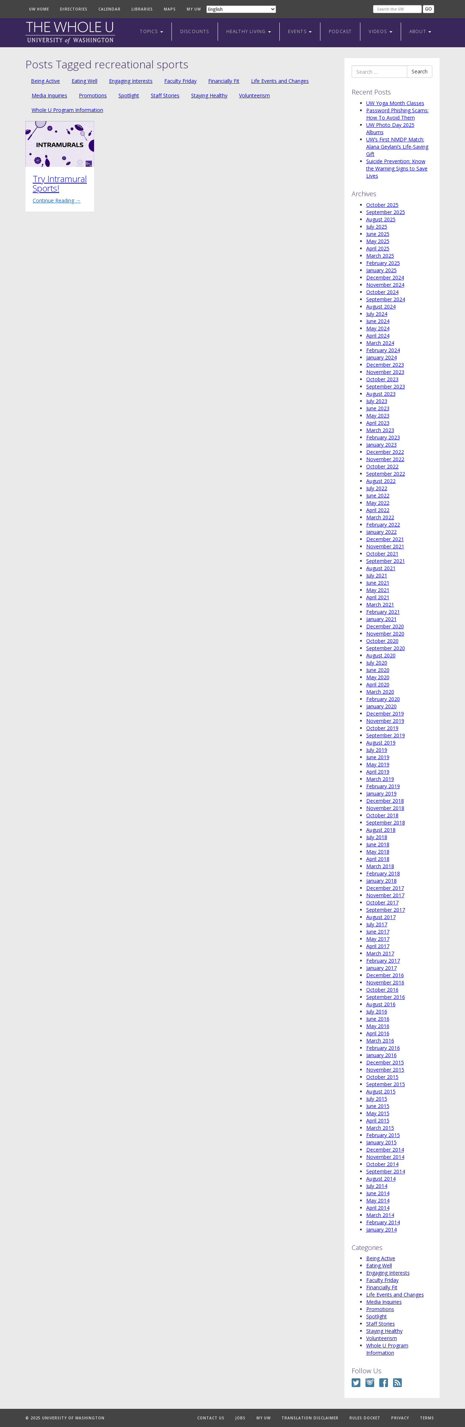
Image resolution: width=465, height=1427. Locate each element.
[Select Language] (241, 9)
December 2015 (385, 1062)
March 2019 (380, 778)
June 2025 (377, 233)
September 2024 (385, 299)
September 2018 (385, 822)
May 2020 (377, 677)
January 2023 (381, 444)
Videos (380, 31)
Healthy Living (248, 31)
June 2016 (377, 1018)
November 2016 (385, 982)
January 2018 (381, 880)
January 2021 (381, 619)
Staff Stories (165, 95)
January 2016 (381, 1055)
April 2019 (377, 771)
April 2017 (377, 946)
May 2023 (377, 415)
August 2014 (381, 1178)
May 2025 (377, 241)
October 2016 (382, 989)
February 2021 (383, 611)
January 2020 (381, 706)
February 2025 (383, 262)
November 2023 (385, 371)
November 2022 (385, 459)
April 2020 (377, 684)
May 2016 (377, 1026)
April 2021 (377, 597)
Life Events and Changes (280, 80)
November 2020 (385, 633)
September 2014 (385, 1171)
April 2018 (377, 858)
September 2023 (385, 386)
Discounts (194, 31)
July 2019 (376, 749)
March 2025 (380, 255)
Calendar (109, 9)
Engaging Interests (131, 80)
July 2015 (376, 1098)
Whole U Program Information (67, 109)
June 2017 (377, 931)
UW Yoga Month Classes (395, 103)
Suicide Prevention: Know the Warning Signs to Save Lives (397, 168)
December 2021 (385, 539)
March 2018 (380, 866)
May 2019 (377, 764)
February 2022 (383, 524)
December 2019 (385, 713)
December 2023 (385, 364)
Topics (151, 31)
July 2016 (376, 1011)
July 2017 (376, 924)
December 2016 (385, 975)
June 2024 (377, 321)
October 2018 (382, 815)
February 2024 (383, 350)
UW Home (39, 9)
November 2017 (385, 895)
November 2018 (385, 808)
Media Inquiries (49, 95)
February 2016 (383, 1047)
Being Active (45, 80)
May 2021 (377, 589)
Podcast (340, 31)
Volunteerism (254, 95)
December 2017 (385, 887)
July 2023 (376, 401)
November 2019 (385, 720)
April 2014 (377, 1207)
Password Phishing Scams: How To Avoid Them (397, 114)
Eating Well (84, 80)
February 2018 (383, 873)
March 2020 (380, 691)
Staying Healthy (209, 95)
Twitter (356, 1382)
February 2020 (383, 699)
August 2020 (381, 655)
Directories (74, 9)
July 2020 (376, 662)
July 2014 (376, 1185)
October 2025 (382, 204)
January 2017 (381, 967)
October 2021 (382, 553)
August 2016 (381, 1004)
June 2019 (377, 757)
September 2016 (385, 996)
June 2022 (377, 495)
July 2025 (376, 226)
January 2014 (381, 1229)
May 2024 (377, 328)
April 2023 (377, 422)
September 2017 (385, 909)
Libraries (142, 9)
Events (300, 31)
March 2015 (380, 1127)
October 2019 (382, 728)
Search (420, 71)
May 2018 (377, 851)
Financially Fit (223, 80)
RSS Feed (397, 1382)
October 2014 (382, 1164)
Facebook (383, 1382)
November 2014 (385, 1156)
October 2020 (382, 640)
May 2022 (377, 502)
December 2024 (385, 277)
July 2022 (376, 488)
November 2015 (385, 1069)
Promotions (93, 95)
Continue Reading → (57, 200)
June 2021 (377, 582)
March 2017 (380, 953)
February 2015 (383, 1135)
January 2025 (381, 270)
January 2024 (381, 357)
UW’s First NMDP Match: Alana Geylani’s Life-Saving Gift (397, 146)
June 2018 (377, 844)
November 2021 (385, 546)
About (420, 31)
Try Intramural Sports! (60, 183)
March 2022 (380, 517)
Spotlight (128, 95)
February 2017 (383, 960)
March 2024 (380, 342)
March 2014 (380, 1215)
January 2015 (381, 1142)
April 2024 (377, 335)
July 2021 (376, 575)
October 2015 (382, 1076)
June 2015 (377, 1106)
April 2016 (377, 1033)
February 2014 (383, 1222)
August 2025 (381, 219)
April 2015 (377, 1120)
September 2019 (385, 735)
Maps (170, 9)
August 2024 (381, 306)
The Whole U (70, 33)
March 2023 (380, 430)
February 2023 (383, 437)
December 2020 (385, 626)
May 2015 (377, 1113)
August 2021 (381, 568)
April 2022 (377, 510)
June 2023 (377, 408)
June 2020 (377, 669)
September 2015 (385, 1084)
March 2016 (380, 1040)
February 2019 (383, 786)
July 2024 (376, 313)
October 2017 (382, 902)
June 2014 (377, 1193)
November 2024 (385, 284)
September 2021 (385, 560)
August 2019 (381, 742)
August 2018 (381, 829)
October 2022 (382, 466)
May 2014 (377, 1200)
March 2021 (380, 604)
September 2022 (385, 473)
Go (428, 9)
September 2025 (385, 212)
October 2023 (382, 379)
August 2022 (381, 480)
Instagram (369, 1382)
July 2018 (376, 837)
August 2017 (381, 917)
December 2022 (385, 451)
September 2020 (385, 648)
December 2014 (385, 1149)
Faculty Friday (180, 80)
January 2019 (381, 793)
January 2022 (381, 531)
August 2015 (381, 1091)
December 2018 (385, 800)
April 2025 (377, 248)
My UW (194, 9)
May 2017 (377, 938)
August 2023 (381, 393)
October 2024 (382, 292)
